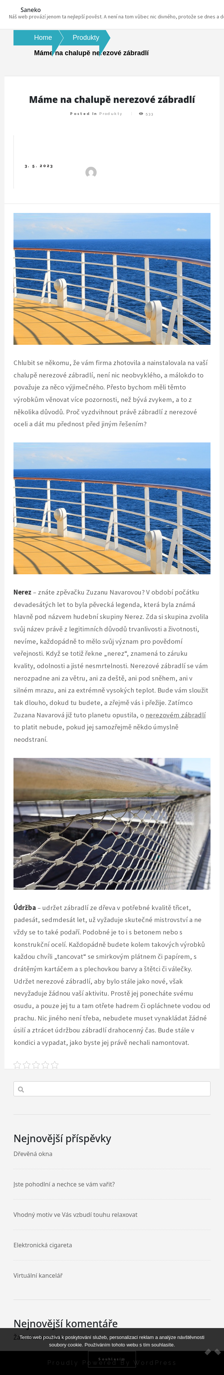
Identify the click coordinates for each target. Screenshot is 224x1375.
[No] (214, 1351)
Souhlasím (111, 1359)
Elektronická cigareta (42, 1245)
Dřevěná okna (32, 1154)
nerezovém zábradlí (175, 715)
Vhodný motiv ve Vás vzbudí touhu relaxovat (75, 1214)
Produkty (110, 114)
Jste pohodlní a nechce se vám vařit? (64, 1184)
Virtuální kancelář (38, 1275)
